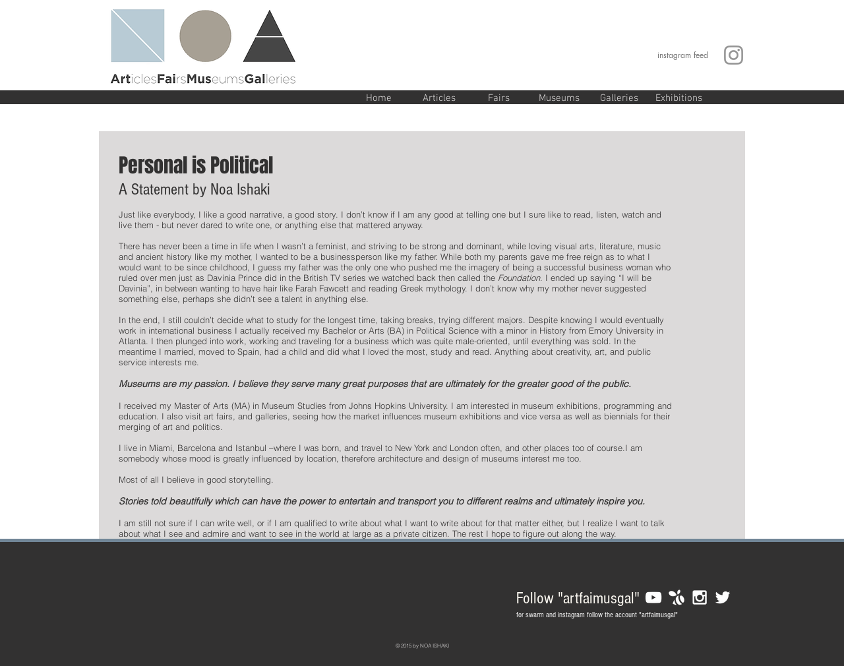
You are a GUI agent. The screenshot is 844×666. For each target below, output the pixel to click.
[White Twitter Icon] (723, 597)
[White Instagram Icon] (699, 597)
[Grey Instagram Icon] (733, 55)
